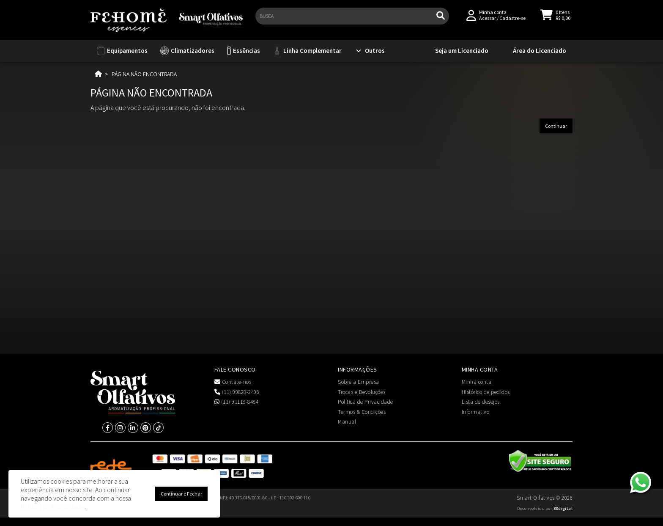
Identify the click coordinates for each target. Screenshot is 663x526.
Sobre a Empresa (358, 382)
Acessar (487, 22)
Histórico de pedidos (486, 392)
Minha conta (477, 382)
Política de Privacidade (365, 401)
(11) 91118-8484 (236, 401)
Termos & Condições (362, 412)
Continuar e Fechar (181, 493)
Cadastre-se (512, 22)
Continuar (556, 126)
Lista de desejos (481, 401)
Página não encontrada (144, 74)
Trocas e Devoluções (362, 392)
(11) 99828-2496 (237, 392)
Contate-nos (233, 382)
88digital (563, 508)
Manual (347, 421)
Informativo (476, 412)
